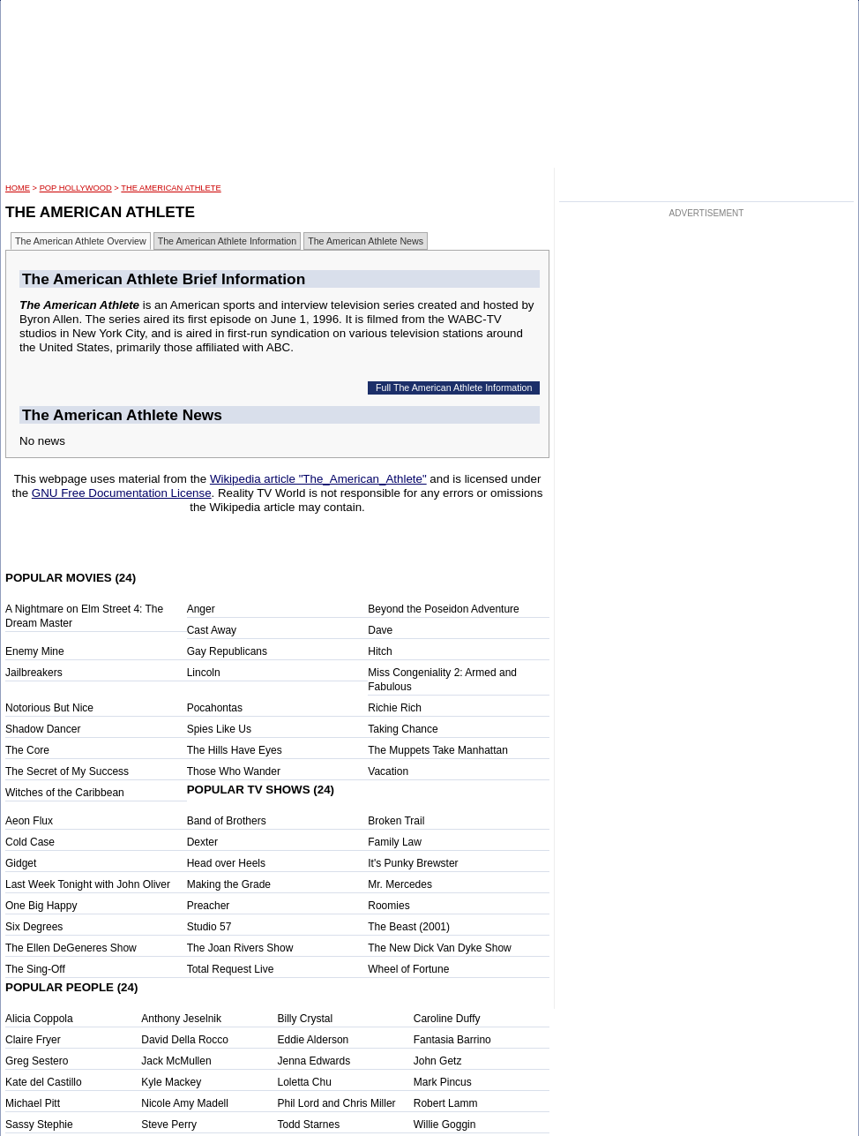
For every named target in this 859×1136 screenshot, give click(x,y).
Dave (380, 630)
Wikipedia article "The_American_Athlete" (318, 478)
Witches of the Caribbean (64, 792)
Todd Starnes (309, 1124)
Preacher (208, 905)
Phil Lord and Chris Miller (337, 1103)
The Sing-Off (35, 969)
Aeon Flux (29, 821)
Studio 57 (209, 927)
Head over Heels (226, 863)
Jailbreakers (34, 672)
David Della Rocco (184, 1040)
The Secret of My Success (67, 771)
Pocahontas (215, 708)
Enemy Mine (34, 651)
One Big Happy (41, 905)
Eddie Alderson (313, 1040)
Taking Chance (402, 729)
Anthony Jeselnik (181, 1018)
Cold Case (30, 842)
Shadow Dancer (42, 729)
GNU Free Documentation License (122, 493)
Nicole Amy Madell (184, 1103)
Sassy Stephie (39, 1124)
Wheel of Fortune (408, 969)
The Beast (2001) (409, 927)
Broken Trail (396, 821)
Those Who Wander (233, 771)
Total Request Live (230, 969)
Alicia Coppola (39, 1018)
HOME (17, 188)
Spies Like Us (219, 729)
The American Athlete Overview (80, 241)
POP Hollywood (76, 188)
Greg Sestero (36, 1061)
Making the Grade (229, 884)
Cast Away (211, 630)
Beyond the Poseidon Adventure (443, 609)
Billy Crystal (305, 1018)
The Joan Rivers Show (240, 948)
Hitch (380, 651)
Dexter (202, 842)
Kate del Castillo (43, 1082)
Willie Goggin (445, 1124)
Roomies (388, 905)
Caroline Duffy (447, 1018)
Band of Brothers (226, 821)
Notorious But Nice (49, 708)
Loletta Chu (305, 1082)
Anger (201, 609)
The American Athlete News (365, 241)
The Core (27, 750)
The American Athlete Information (227, 241)
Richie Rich (395, 708)
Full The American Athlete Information (454, 387)
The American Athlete (170, 188)
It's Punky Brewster (413, 863)
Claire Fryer (33, 1040)
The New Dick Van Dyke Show (440, 948)
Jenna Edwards (314, 1061)
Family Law (395, 842)
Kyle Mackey (171, 1082)
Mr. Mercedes (400, 884)
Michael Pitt (32, 1103)
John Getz (438, 1061)
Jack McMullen (176, 1061)
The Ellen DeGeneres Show (71, 948)
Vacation (388, 771)
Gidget (20, 863)
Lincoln (203, 672)
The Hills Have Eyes (234, 750)
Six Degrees (34, 927)
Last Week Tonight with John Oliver (87, 884)
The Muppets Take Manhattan (438, 750)
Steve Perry (169, 1124)
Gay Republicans (227, 651)
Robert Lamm (446, 1103)
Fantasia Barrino (452, 1040)
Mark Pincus (443, 1082)
